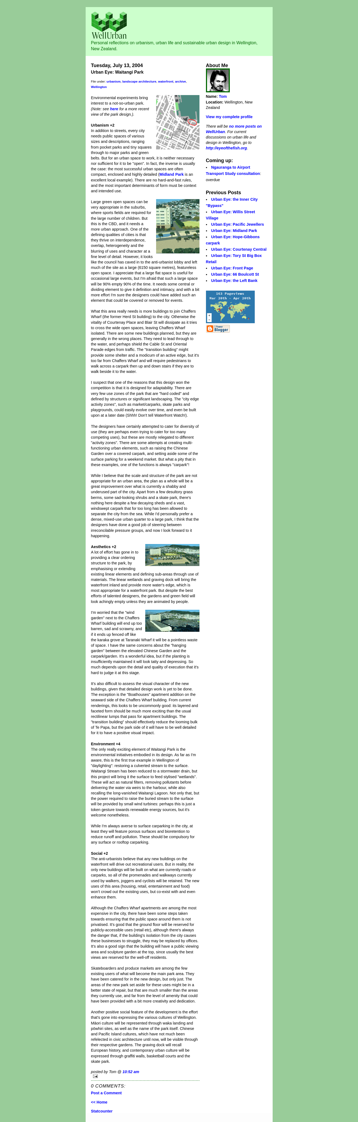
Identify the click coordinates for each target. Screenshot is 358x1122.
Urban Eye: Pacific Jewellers (237, 224)
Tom (223, 96)
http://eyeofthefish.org (226, 148)
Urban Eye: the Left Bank (234, 280)
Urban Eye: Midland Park (234, 230)
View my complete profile (229, 117)
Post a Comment (106, 1093)
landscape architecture (139, 81)
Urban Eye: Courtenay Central (239, 249)
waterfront (165, 81)
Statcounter (102, 1111)
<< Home (99, 1102)
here (114, 109)
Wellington (99, 87)
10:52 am (130, 1072)
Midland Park (171, 174)
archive (180, 81)
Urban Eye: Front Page (232, 268)
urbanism (114, 81)
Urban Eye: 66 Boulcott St (235, 274)
